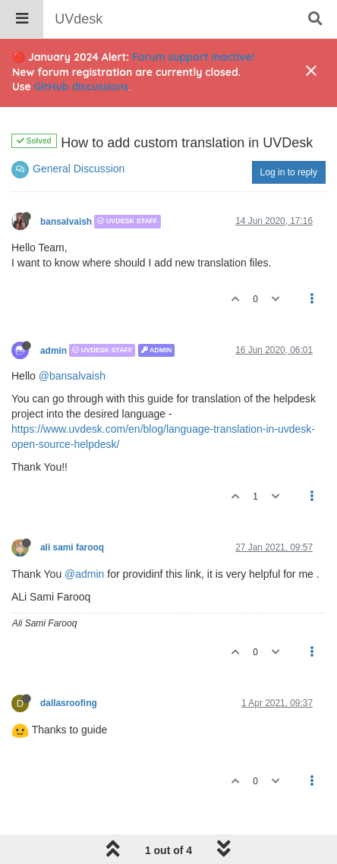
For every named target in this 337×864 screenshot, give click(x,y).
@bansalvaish (72, 376)
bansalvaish (66, 221)
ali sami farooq (72, 547)
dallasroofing (68, 703)
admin (53, 350)
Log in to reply (288, 172)
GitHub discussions (81, 86)
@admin (84, 574)
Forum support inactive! (193, 57)
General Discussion (78, 168)
